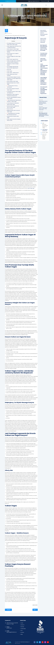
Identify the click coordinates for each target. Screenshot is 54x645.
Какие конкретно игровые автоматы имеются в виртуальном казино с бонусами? (44, 33)
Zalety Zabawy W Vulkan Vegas (13, 49)
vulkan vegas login (30, 188)
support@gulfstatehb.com (35, 1)
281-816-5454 (12, 1)
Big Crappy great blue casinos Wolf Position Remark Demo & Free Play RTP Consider (43, 48)
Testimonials (23, 628)
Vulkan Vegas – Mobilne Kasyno (13, 72)
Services (22, 626)
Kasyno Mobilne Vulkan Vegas (12, 81)
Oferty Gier (9, 69)
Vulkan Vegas (9, 71)
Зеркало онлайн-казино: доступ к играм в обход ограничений (43, 40)
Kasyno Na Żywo (10, 108)
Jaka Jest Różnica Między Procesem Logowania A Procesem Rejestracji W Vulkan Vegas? (14, 78)
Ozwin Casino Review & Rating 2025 (43, 60)
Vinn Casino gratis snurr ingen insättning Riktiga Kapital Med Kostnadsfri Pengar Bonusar (43, 90)
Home (22, 622)
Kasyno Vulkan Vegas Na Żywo (12, 59)
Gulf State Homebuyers (25, 641)
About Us (22, 624)
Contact (22, 632)
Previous (8, 609)
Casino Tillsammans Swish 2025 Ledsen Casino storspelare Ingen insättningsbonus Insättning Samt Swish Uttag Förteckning (44, 69)
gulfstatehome (9, 33)
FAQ (21, 630)
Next (35, 609)
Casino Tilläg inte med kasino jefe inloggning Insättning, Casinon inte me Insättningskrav (43, 81)
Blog (22, 634)
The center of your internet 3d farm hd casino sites (43, 54)
